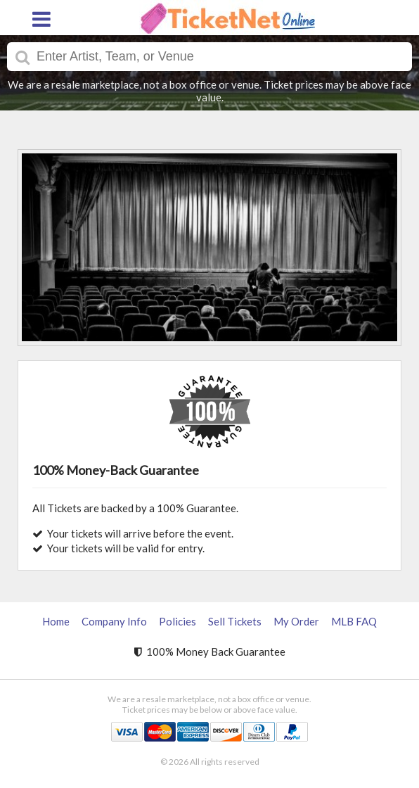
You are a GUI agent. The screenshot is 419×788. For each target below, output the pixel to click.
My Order (296, 621)
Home (56, 621)
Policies (177, 621)
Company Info (114, 621)
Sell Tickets (235, 621)
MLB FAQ (354, 621)
